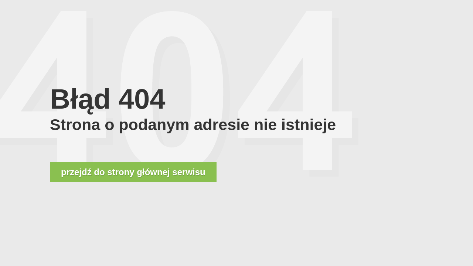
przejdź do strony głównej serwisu (133, 172)
